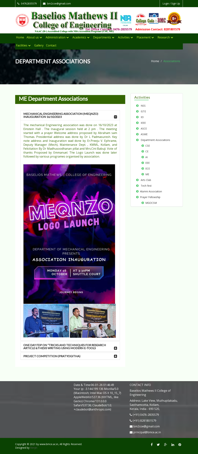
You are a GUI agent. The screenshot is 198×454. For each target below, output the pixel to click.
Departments (102, 37)
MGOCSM (150, 202)
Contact (51, 45)
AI (146, 157)
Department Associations (154, 140)
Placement (144, 37)
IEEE (142, 122)
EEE (147, 162)
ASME (143, 134)
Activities (124, 37)
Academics (79, 37)
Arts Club (145, 180)
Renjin (33, 447)
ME (146, 174)
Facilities (21, 45)
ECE (147, 168)
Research (164, 37)
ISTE (142, 111)
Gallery (39, 45)
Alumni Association (150, 191)
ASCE (143, 128)
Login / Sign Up (171, 3)
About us (33, 37)
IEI (141, 117)
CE (146, 151)
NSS (142, 105)
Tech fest (145, 185)
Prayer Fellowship (149, 197)
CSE (147, 145)
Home (20, 37)
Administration (55, 37)
